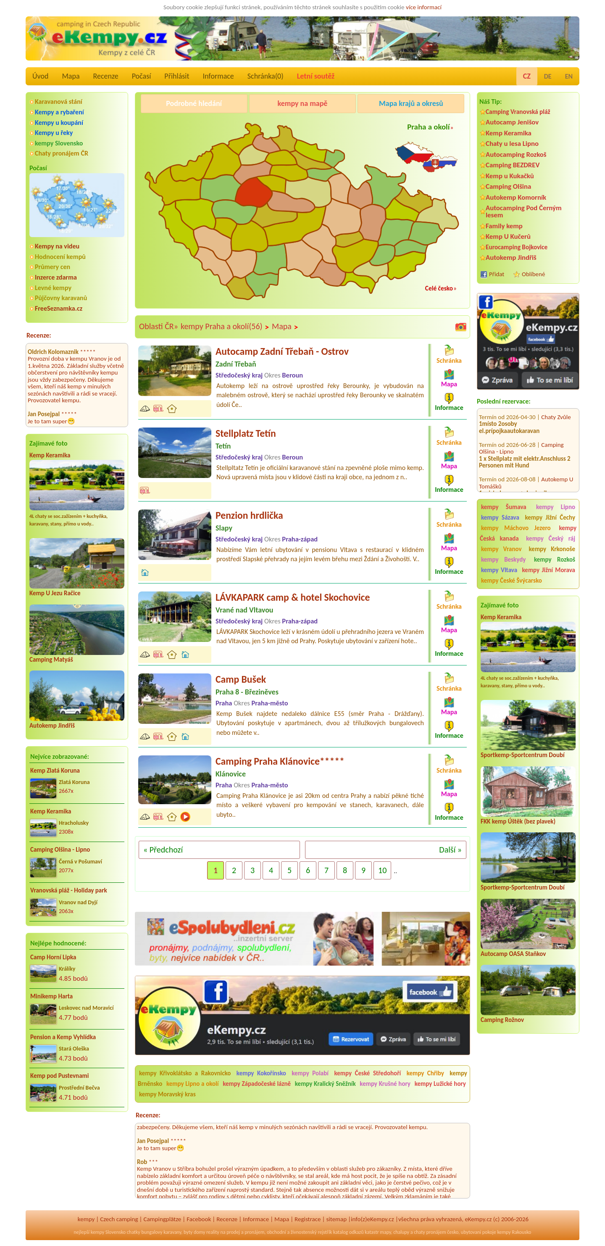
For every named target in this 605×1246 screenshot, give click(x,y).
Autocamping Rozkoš (516, 154)
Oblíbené (533, 274)
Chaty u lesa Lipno (512, 143)
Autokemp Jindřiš (52, 725)
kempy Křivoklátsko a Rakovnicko (185, 1073)
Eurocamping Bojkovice (516, 247)
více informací (424, 7)
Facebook (199, 1219)
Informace (218, 76)
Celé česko (439, 288)
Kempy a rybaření (59, 112)
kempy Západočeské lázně (257, 1084)
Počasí (141, 76)
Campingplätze (162, 1219)
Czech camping (119, 1219)
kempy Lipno (555, 507)
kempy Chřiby (425, 1073)
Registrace (308, 1219)
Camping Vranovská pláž (518, 112)
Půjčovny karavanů (61, 298)
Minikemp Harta (51, 996)
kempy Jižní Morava (548, 570)
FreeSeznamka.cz (58, 308)
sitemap (336, 1219)
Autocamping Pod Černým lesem (524, 211)
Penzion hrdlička (249, 515)
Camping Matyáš (51, 659)
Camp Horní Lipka (53, 957)
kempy (86, 1219)
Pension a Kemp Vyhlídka (63, 1037)
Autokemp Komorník (516, 197)
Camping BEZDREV (512, 165)
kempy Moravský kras (167, 1094)
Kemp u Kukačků (510, 176)
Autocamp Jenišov (512, 122)
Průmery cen (52, 267)
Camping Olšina (508, 186)
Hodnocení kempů (60, 257)
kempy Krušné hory (385, 1084)
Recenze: (38, 335)
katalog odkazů (348, 1232)
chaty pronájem (430, 1232)
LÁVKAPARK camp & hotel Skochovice (293, 597)
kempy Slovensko (59, 143)
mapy (385, 1232)
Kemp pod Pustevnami (59, 1076)
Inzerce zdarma (56, 277)
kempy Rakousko (514, 1232)
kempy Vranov (501, 549)
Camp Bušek (241, 679)
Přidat (496, 274)
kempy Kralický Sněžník (325, 1084)
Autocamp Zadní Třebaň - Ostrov (282, 351)
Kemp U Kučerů (508, 236)
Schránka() (265, 76)
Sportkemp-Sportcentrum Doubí (523, 755)
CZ (527, 76)
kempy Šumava (503, 507)
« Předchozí (163, 850)
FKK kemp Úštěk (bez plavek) (518, 821)
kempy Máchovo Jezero (516, 528)
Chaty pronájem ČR (61, 153)
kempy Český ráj (550, 538)
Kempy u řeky (54, 133)
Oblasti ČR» (158, 326)
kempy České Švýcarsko (511, 580)
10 (382, 870)
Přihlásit (176, 76)
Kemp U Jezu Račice (55, 593)
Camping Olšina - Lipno (60, 849)
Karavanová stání (58, 102)
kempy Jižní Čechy (550, 517)
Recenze (105, 76)
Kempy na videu (57, 246)
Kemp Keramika (49, 455)
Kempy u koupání (59, 123)
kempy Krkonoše (552, 549)
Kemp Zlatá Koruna (55, 770)
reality (212, 1232)
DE (548, 76)
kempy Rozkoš (554, 559)
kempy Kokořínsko (261, 1073)
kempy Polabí (310, 1073)
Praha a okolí (428, 127)
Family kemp (504, 226)
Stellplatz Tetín (246, 433)
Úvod (40, 76)
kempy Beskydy (503, 559)
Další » (450, 850)
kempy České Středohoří (367, 1073)
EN (569, 76)
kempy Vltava (499, 570)
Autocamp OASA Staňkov (513, 954)
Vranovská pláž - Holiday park (68, 890)
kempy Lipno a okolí (192, 1084)
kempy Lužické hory (440, 1084)
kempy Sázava (500, 517)
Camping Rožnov (502, 1020)
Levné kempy (53, 288)
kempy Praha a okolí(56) (225, 326)
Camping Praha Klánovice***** (280, 761)
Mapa (70, 76)
